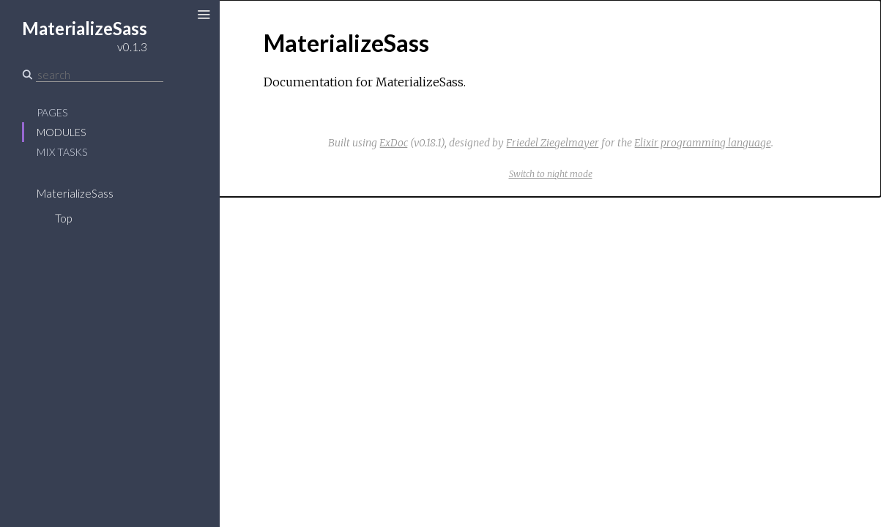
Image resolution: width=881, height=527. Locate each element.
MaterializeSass (75, 193)
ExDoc (393, 142)
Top (63, 218)
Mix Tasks (62, 152)
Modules (61, 132)
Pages (52, 112)
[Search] (99, 74)
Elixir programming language (702, 142)
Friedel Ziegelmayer (552, 142)
